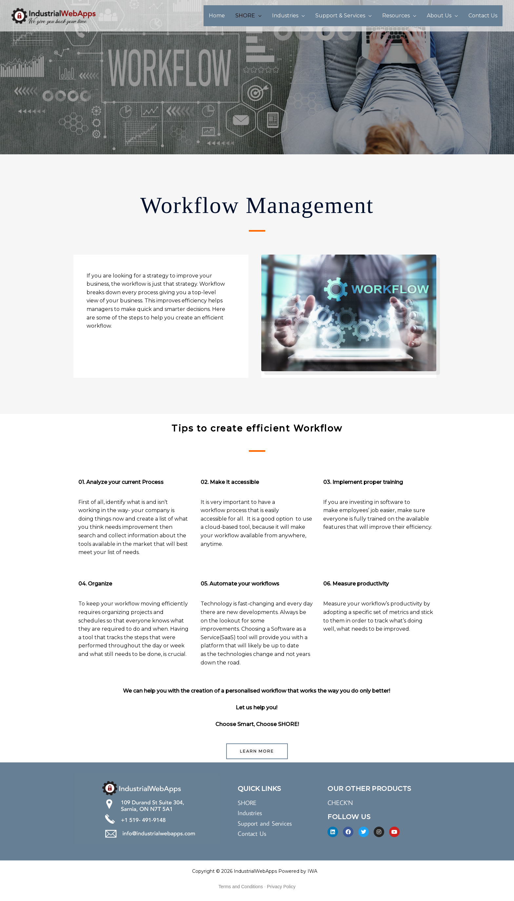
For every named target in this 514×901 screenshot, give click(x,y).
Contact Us (482, 15)
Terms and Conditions (241, 887)
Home (217, 15)
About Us (439, 15)
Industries (285, 15)
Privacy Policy (281, 887)
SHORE (245, 15)
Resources (396, 15)
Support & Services (340, 15)
